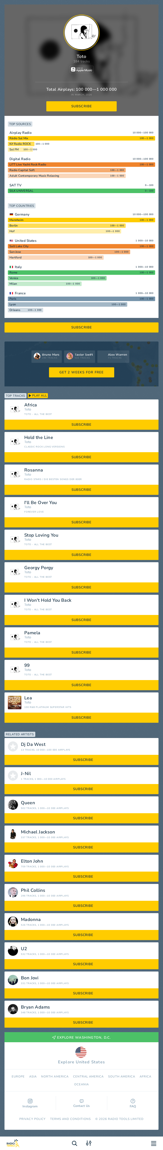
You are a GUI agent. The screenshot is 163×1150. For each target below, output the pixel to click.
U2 (24, 949)
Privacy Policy (32, 1119)
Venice (13, 278)
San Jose (15, 252)
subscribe (81, 106)
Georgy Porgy (38, 568)
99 (27, 665)
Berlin (13, 226)
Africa (30, 405)
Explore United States (81, 1056)
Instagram (30, 1103)
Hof (12, 231)
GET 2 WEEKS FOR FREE (81, 372)
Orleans (14, 310)
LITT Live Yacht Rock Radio (27, 165)
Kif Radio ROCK (20, 144)
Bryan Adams (35, 1007)
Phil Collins (33, 890)
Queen (28, 803)
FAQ (133, 1103)
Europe (18, 1077)
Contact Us (81, 1103)
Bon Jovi (29, 978)
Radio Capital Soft (22, 170)
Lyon (12, 304)
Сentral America (88, 1077)
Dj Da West (33, 744)
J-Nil (26, 773)
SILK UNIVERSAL (21, 191)
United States (25, 240)
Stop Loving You (41, 535)
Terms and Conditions (70, 1119)
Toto (27, 409)
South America (121, 1077)
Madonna (31, 919)
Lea (28, 698)
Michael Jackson (38, 832)
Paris (12, 299)
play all (38, 396)
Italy (18, 267)
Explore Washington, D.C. (81, 1037)
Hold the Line (38, 437)
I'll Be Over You (40, 502)
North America (55, 1077)
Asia (33, 1077)
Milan (13, 284)
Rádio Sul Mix (18, 138)
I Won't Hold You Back (47, 600)
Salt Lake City (19, 246)
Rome (13, 273)
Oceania (81, 1084)
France (20, 293)
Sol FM (14, 150)
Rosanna (33, 470)
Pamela (32, 633)
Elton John (32, 861)
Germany (22, 214)
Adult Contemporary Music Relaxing (34, 176)
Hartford (15, 258)
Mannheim (16, 220)
